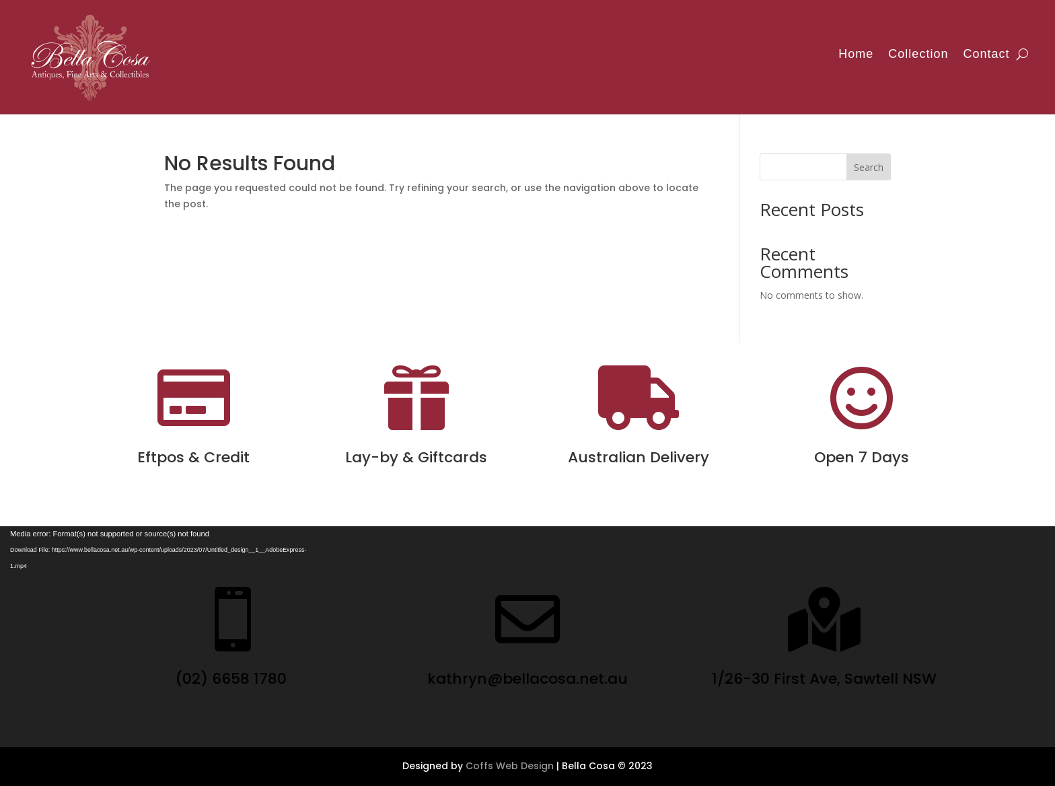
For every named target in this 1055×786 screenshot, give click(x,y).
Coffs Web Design (510, 766)
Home (855, 54)
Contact (986, 54)
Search (868, 167)
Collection (918, 54)
